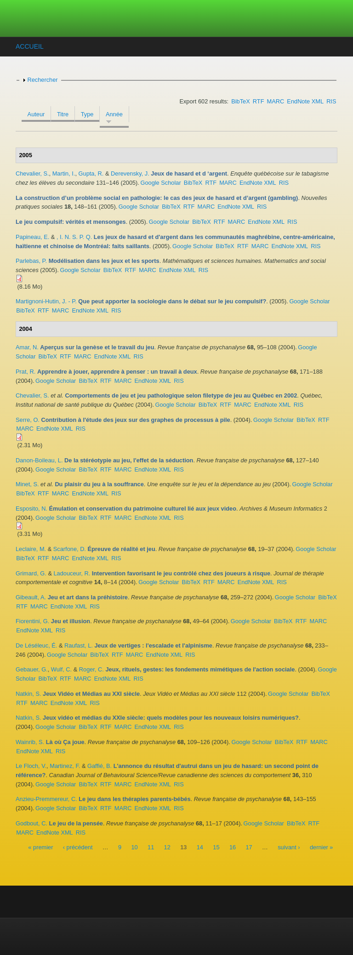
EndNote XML (305, 101)
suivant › (289, 847)
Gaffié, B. (99, 765)
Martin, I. (63, 173)
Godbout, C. (31, 823)
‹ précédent (78, 847)
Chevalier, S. (32, 173)
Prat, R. (25, 371)
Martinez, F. (65, 765)
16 (232, 847)
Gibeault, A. (31, 597)
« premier (40, 847)
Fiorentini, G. (32, 621)
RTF (258, 101)
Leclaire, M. (31, 549)
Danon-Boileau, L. (39, 460)
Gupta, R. (91, 173)
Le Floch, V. (31, 765)
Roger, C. (91, 669)
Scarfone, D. (69, 549)
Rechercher (42, 79)
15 (216, 847)
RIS (331, 101)
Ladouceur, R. (72, 573)
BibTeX (240, 101)
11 (151, 847)
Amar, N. (27, 347)
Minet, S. (27, 484)
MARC (276, 101)
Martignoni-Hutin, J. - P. (46, 301)
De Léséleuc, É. (36, 645)
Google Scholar (160, 182)
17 (248, 847)
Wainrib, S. (30, 742)
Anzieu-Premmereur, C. (46, 799)
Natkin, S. (28, 693)
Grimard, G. (31, 573)
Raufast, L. (78, 645)
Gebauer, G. (32, 669)
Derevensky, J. (130, 173)
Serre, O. (28, 419)
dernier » (321, 847)
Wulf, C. (61, 669)
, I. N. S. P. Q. (74, 236)
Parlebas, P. (31, 260)
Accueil (30, 46)
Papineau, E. (32, 236)
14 (200, 847)
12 (167, 847)
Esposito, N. (31, 508)
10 (134, 847)
